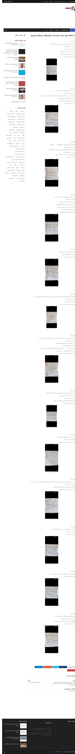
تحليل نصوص (13, 132)
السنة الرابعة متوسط (18, 124)
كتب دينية (7, 162)
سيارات (12, 138)
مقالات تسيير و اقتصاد (18, 170)
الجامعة (14, 111)
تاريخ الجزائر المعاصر (18, 129)
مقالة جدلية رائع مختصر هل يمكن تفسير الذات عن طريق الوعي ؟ (9, 83)
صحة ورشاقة (6, 138)
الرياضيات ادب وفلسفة (18, 113)
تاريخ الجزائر (13, 127)
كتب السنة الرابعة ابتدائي (17, 156)
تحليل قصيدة (20, 132)
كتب (44, 30)
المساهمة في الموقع (59, 1)
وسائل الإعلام (19, 181)
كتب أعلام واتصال (8, 143)
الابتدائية (55, 30)
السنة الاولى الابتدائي (8, 113)
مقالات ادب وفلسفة (8, 167)
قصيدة (21, 143)
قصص (8, 140)
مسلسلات (20, 167)
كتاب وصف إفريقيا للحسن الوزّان (16, 101)
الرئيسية (70, 30)
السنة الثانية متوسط (9, 119)
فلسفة (12, 140)
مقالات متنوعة (10, 172)
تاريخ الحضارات (10, 129)
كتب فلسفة (20, 164)
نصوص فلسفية (9, 178)
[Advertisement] (28, 15)
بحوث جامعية (20, 127)
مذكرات (8, 164)
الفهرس (53, 1)
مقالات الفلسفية (63, 30)
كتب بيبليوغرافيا (19, 162)
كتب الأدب (20, 146)
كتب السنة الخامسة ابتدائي (17, 154)
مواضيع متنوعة (12, 175)
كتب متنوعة (14, 164)
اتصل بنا (65, 1)
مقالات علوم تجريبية (8, 170)
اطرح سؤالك (43, 1)
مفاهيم (15, 167)
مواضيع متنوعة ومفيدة (18, 178)
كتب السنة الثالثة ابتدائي (17, 148)
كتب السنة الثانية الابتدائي (17, 151)
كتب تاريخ (12, 162)
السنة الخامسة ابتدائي (18, 121)
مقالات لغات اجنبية (18, 172)
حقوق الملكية (49, 1)
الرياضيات (9, 111)
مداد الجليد (49, 751)
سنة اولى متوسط (7, 135)
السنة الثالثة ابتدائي (18, 116)
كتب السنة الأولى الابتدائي (12, 146)
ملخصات (4, 172)
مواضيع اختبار (19, 175)
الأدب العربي (20, 111)
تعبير (8, 132)
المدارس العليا (10, 124)
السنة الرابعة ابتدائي (8, 121)
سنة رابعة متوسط (19, 138)
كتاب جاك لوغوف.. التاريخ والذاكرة (9, 743)
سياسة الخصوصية (71, 1)
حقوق (17, 135)
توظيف (21, 135)
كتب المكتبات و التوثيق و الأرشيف (16, 159)
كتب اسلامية (15, 143)
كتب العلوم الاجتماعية (7, 156)
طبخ (21, 140)
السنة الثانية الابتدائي (18, 119)
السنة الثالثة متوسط (9, 116)
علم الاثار (17, 140)
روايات (49, 30)
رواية (13, 135)
